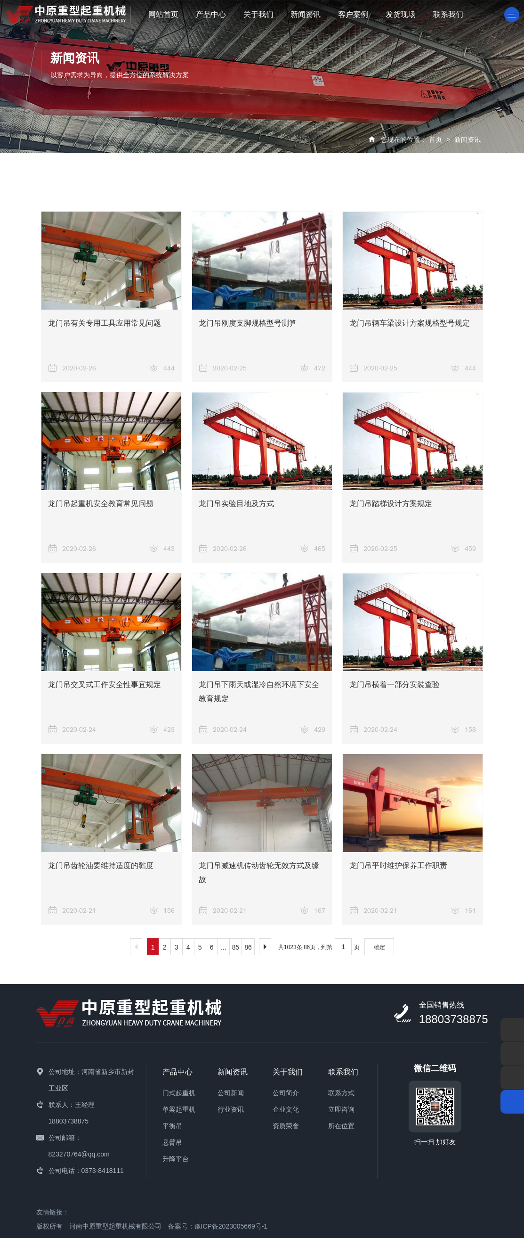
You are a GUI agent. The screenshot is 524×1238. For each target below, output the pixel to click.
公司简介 (286, 1093)
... (223, 947)
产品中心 (211, 14)
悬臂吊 (172, 1142)
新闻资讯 (305, 14)
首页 (435, 139)
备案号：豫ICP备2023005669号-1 (218, 1226)
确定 (379, 947)
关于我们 (258, 14)
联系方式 (341, 1093)
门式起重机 (178, 1093)
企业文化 (286, 1109)
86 (248, 947)
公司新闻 (231, 1093)
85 (236, 947)
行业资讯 (231, 1109)
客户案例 (353, 14)
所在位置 (341, 1126)
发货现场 (401, 14)
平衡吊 (172, 1126)
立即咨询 (341, 1109)
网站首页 (163, 14)
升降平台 (175, 1159)
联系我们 (448, 14)
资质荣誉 (286, 1126)
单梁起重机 (178, 1109)
